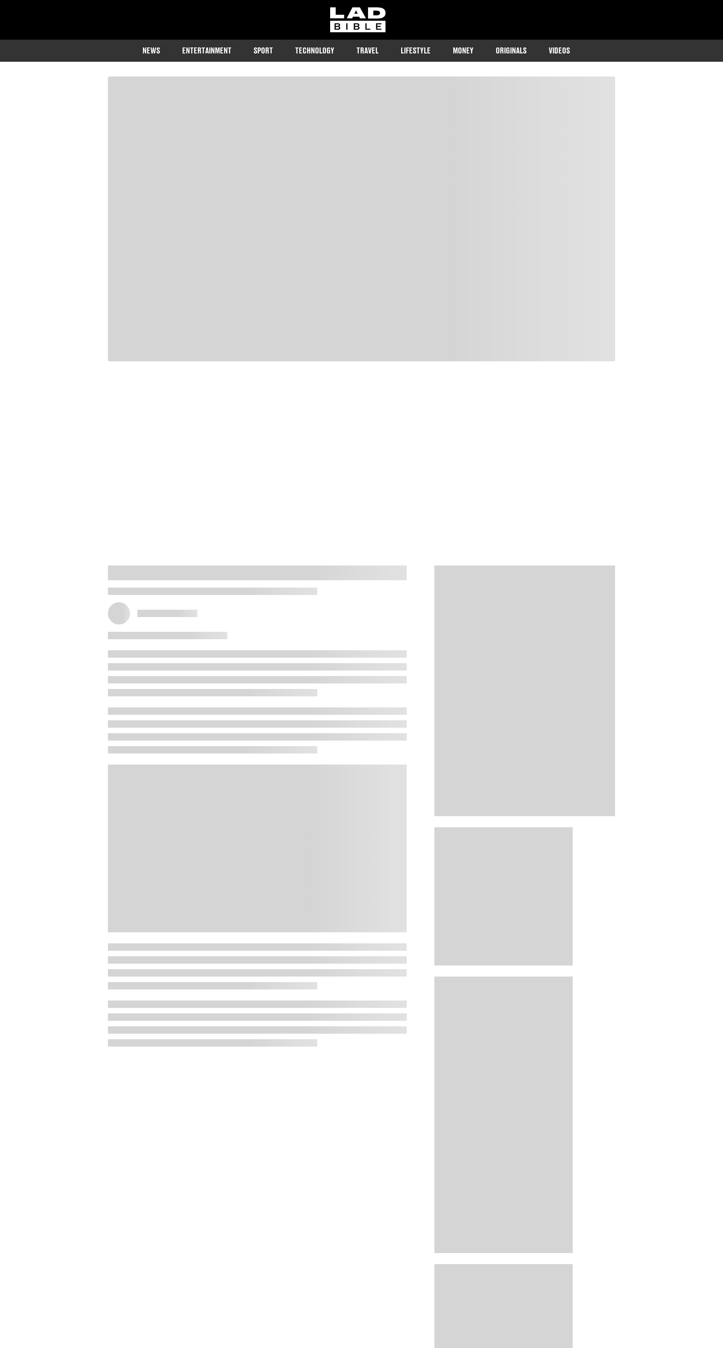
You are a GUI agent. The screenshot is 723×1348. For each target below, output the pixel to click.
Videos (559, 50)
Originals (511, 50)
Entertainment (206, 50)
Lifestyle (416, 50)
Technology (314, 50)
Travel (367, 50)
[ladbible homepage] (357, 20)
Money (463, 50)
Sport (263, 50)
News (151, 50)
